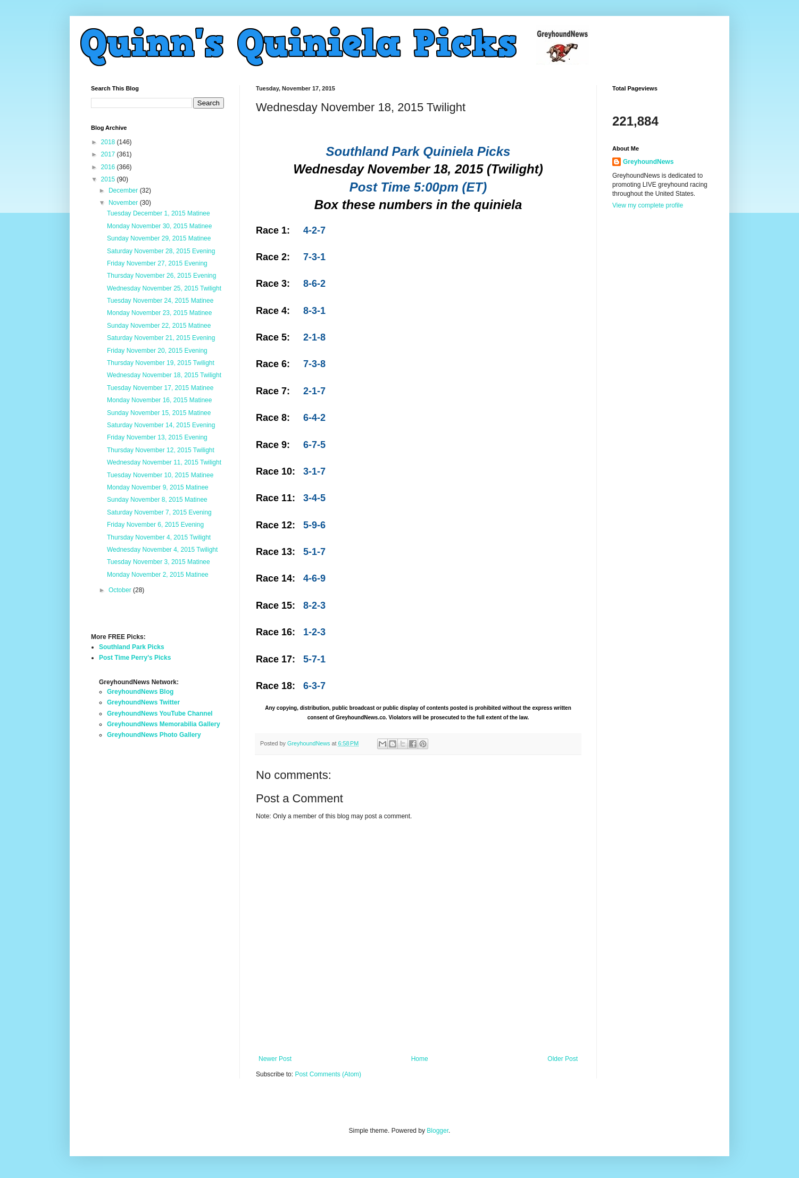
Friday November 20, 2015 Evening (157, 350)
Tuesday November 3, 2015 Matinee (158, 562)
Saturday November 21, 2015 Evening (161, 338)
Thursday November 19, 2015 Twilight (160, 363)
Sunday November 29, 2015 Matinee (159, 238)
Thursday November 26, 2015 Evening (161, 275)
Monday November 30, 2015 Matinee (159, 226)
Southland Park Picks (131, 647)
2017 (109, 154)
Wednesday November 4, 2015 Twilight (162, 549)
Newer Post (275, 1059)
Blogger (437, 1130)
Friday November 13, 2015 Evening (157, 437)
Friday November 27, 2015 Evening (157, 263)
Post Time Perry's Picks (135, 657)
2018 (109, 142)
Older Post (562, 1059)
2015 (109, 179)
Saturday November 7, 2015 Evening (159, 512)
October (121, 590)
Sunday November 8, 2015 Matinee (157, 499)
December (124, 190)
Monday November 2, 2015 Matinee (158, 574)
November (124, 202)
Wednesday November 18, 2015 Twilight (164, 375)
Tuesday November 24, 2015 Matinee (160, 300)
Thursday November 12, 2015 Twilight (160, 450)
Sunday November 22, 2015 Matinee (159, 325)
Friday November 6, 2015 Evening (155, 524)
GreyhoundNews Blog (140, 691)
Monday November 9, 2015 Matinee (158, 487)
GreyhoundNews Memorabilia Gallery (163, 724)
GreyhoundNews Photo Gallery (154, 735)
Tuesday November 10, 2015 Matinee (160, 475)
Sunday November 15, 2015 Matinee (159, 413)
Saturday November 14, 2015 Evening (161, 425)
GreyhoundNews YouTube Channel (160, 713)
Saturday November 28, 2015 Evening (161, 251)
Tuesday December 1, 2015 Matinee (158, 213)
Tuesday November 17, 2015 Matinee (160, 388)
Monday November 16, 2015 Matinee (159, 400)
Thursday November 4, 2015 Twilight (159, 537)
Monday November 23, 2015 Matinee (159, 313)
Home (419, 1059)
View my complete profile (647, 205)
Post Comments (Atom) (328, 1074)
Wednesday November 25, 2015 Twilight (164, 288)
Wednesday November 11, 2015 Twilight (164, 462)
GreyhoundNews (648, 161)
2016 (109, 167)
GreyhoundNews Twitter (143, 702)
